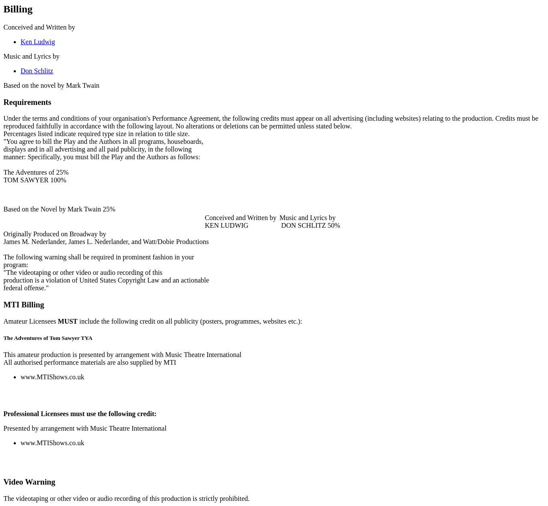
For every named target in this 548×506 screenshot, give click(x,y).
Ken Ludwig (38, 41)
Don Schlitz (37, 70)
